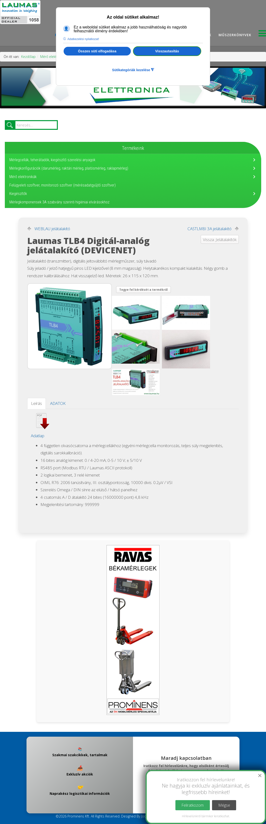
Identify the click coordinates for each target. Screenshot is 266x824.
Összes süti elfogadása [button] (97, 51)
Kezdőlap (28, 56)
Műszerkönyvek (235, 35)
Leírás (36, 403)
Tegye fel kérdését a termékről (143, 290)
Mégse (224, 805)
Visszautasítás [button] (167, 51)
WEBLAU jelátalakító (52, 228)
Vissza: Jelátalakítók (220, 239)
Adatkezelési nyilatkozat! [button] (83, 39)
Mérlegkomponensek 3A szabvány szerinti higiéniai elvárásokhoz (59, 202)
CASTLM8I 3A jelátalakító (209, 228)
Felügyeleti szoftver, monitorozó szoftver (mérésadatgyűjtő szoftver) (62, 185)
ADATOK (58, 403)
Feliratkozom (192, 805)
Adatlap (37, 435)
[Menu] (262, 34)
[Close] (260, 775)
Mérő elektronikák (54, 56)
